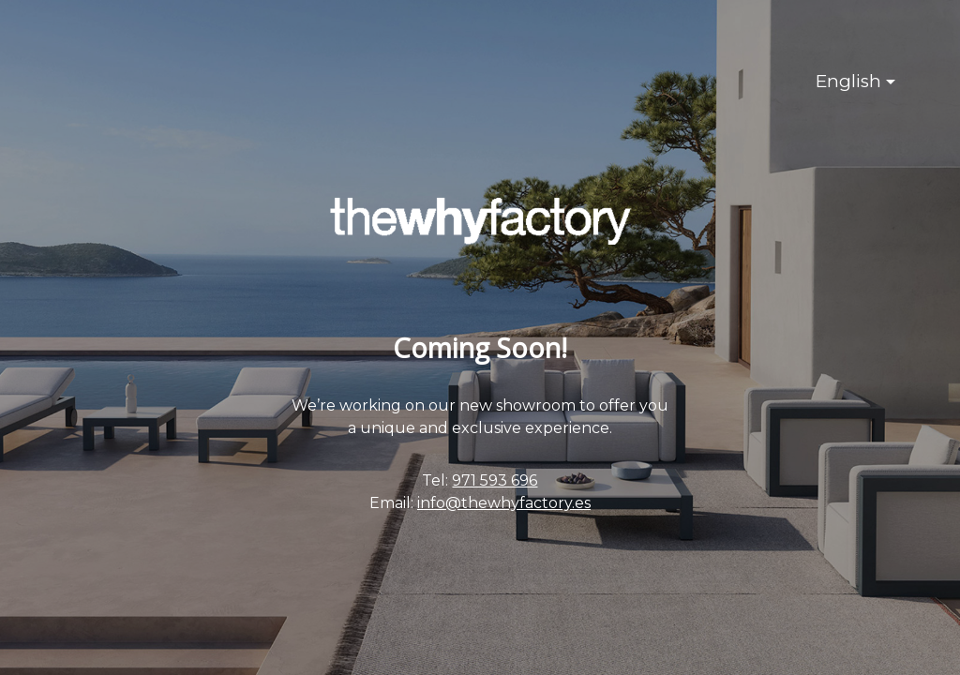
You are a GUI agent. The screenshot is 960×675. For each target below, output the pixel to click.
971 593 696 (494, 480)
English (848, 81)
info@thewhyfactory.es (504, 503)
